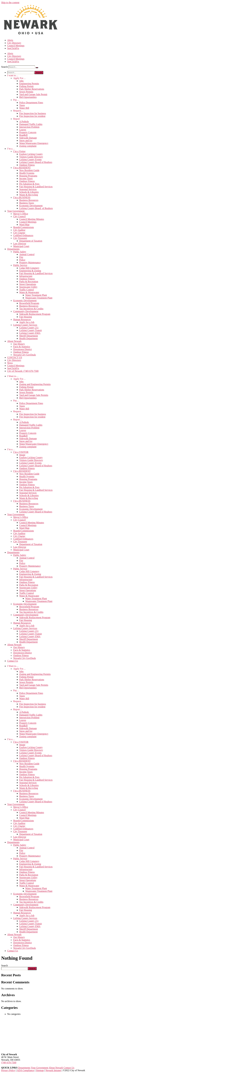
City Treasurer (20, 238)
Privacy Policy (8, 1070)
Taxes (22, 105)
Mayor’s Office (20, 213)
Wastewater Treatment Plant (38, 297)
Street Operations (27, 284)
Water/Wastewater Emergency (33, 143)
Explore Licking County (31, 154)
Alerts (10, 40)
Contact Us (12, 661)
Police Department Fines (31, 102)
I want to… (12, 75)
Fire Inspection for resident (32, 116)
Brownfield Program (29, 303)
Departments (13, 249)
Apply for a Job (26, 322)
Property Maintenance (30, 262)
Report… (17, 419)
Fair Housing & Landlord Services (36, 186)
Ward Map (24, 224)
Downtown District (22, 349)
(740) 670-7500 (8, 1062)
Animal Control (26, 254)
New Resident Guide (29, 170)
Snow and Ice (25, 140)
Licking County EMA (29, 333)
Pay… (16, 100)
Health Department (28, 338)
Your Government (16, 211)
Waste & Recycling (28, 194)
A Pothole (24, 121)
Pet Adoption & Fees (29, 184)
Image (22, 454)
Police (22, 260)
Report (16, 119)
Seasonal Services (28, 189)
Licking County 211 (29, 327)
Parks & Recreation (28, 281)
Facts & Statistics (21, 346)
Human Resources (22, 319)
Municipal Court (21, 246)
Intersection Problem (29, 127)
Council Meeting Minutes (31, 219)
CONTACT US (14, 357)
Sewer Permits (26, 91)
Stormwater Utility (28, 287)
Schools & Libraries (29, 192)
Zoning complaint (27, 146)
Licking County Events (30, 159)
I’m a (19, 151)
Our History (19, 344)
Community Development (25, 311)
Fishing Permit (26, 86)
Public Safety (19, 251)
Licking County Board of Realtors (35, 162)
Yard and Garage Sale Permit (33, 94)
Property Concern (27, 132)
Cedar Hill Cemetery (29, 268)
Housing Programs (28, 175)
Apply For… (19, 78)
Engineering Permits (29, 83)
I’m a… (11, 148)
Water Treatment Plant (36, 295)
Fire (21, 257)
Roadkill (23, 135)
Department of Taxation (30, 241)
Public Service (20, 265)
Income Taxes (26, 178)
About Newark (14, 341)
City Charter (19, 232)
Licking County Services (25, 325)
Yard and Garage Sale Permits (33, 395)
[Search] (37, 67)
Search (4, 67)
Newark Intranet (53, 1070)
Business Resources (28, 200)
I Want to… (13, 376)
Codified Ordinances (23, 235)
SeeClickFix (13, 48)
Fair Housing (25, 316)
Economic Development (31, 205)
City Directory (14, 43)
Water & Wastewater (29, 292)
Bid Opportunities (28, 97)
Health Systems (26, 173)
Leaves (22, 129)
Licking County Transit (30, 330)
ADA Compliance (25, 1070)
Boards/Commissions (23, 227)
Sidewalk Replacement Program (34, 314)
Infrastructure (25, 276)
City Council (19, 216)
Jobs (21, 81)
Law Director (19, 243)
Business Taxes (26, 203)
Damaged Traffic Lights (30, 124)
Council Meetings (15, 45)
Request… (18, 110)
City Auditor (19, 230)
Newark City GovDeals (24, 354)
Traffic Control (26, 289)
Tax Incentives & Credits (31, 308)
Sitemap (40, 1070)
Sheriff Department (28, 335)
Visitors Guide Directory (31, 156)
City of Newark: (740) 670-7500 (23, 371)
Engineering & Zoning (30, 270)
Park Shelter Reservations (31, 89)
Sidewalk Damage (28, 137)
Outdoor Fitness (27, 165)
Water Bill (24, 108)
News (10, 363)
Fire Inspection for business (32, 113)
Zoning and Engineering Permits (35, 384)
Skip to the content (10, 2)
